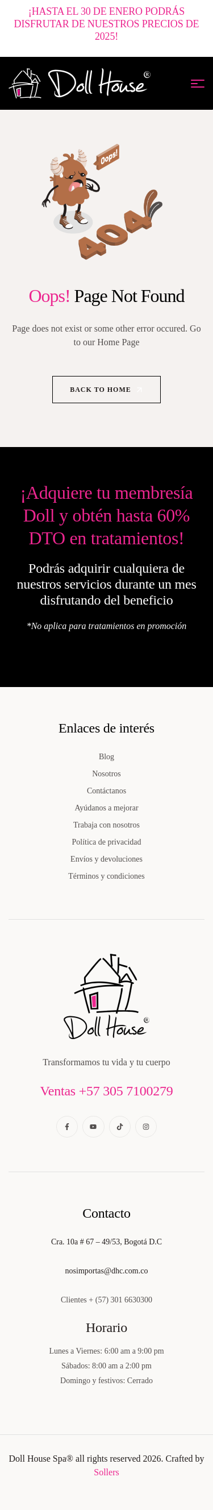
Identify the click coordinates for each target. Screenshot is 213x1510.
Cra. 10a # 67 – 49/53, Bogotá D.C (106, 1242)
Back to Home (107, 389)
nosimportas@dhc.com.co (106, 1271)
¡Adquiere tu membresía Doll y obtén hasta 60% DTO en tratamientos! (106, 515)
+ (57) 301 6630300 (120, 1300)
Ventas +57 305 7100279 (106, 1090)
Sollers (106, 1472)
